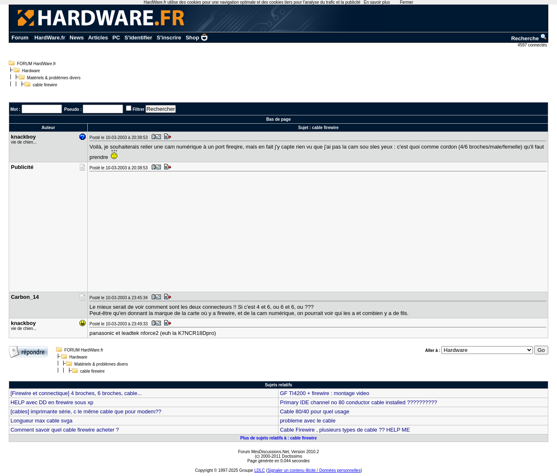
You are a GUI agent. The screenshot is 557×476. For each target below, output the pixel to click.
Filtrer (138, 109)
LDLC (259, 470)
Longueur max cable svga (41, 420)
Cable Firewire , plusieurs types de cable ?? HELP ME (345, 430)
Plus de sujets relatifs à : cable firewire (278, 438)
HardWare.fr (50, 37)
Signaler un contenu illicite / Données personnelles (313, 470)
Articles (98, 37)
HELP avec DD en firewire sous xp (51, 402)
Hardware (31, 70)
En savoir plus (377, 2)
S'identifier (138, 37)
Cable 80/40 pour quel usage (314, 411)
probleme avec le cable (307, 420)
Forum (20, 37)
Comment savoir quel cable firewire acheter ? (64, 430)
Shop (197, 37)
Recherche (529, 38)
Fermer (406, 2)
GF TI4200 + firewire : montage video (324, 393)
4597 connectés (533, 45)
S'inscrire (169, 37)
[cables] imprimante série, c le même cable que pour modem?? (85, 411)
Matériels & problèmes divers (54, 78)
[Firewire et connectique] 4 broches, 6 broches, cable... (76, 393)
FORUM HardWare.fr (36, 63)
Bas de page (278, 119)
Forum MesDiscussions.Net (263, 451)
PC (116, 37)
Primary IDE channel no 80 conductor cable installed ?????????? (358, 402)
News (77, 37)
